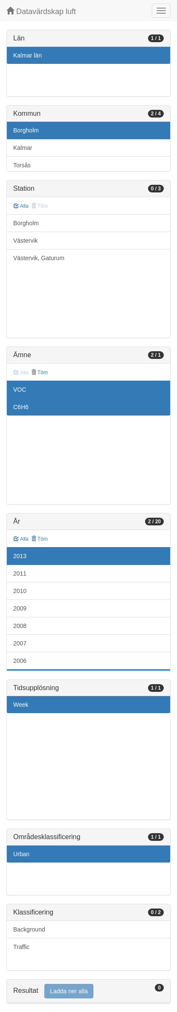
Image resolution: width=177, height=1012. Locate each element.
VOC (19, 389)
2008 (19, 625)
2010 (19, 591)
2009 (19, 608)
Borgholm (26, 130)
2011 (19, 573)
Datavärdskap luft (41, 11)
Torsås (22, 165)
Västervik (25, 240)
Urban (21, 854)
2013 (19, 556)
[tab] (88, 991)
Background (29, 929)
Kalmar (22, 147)
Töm (39, 373)
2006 (19, 660)
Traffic (21, 946)
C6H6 (21, 407)
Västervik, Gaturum (38, 258)
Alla (21, 206)
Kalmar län (27, 55)
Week (21, 704)
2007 (19, 643)
